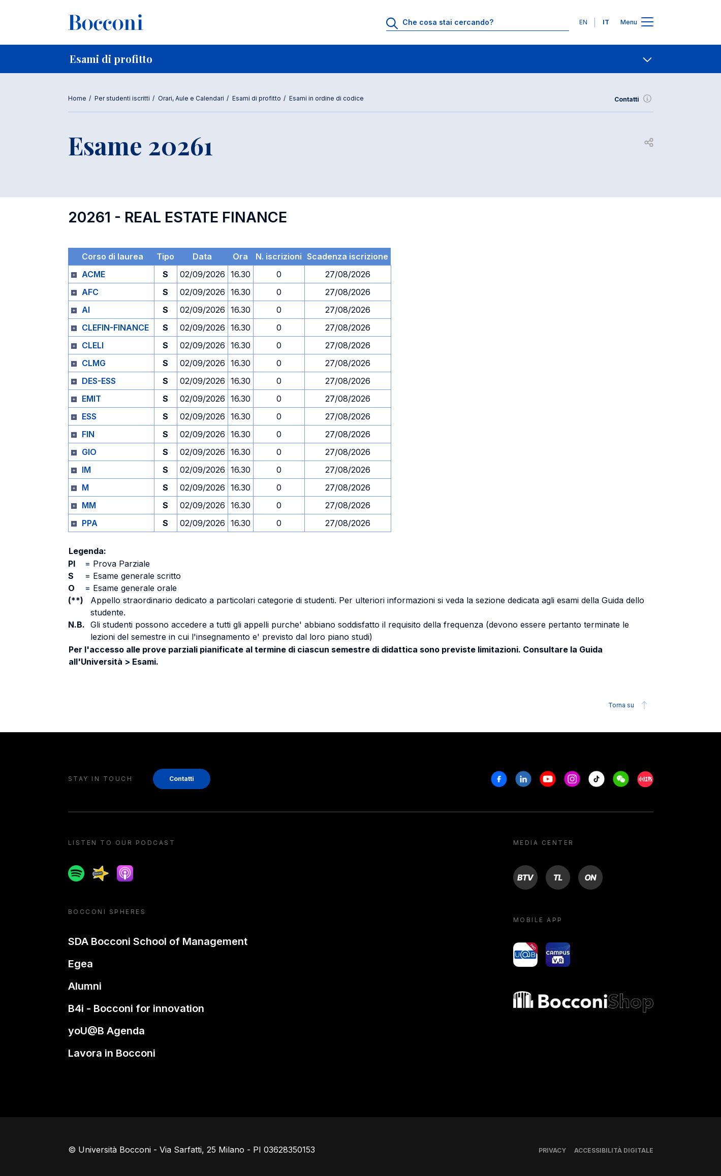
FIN (88, 434)
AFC (90, 292)
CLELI (93, 345)
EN (583, 22)
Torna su (629, 705)
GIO (89, 452)
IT (606, 22)
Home (77, 98)
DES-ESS (99, 381)
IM (86, 470)
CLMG (94, 363)
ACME (93, 274)
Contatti (633, 99)
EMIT (91, 399)
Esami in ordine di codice (326, 98)
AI (86, 310)
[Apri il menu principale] (647, 22)
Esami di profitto (256, 98)
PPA (90, 523)
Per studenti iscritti (122, 98)
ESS (89, 416)
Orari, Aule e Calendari (191, 98)
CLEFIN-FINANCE (115, 327)
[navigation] (360, 59)
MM (89, 505)
